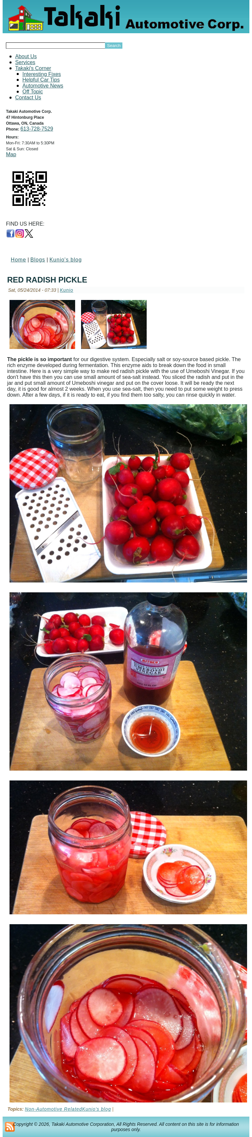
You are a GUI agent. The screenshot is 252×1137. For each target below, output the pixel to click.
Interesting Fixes (41, 74)
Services (25, 62)
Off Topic (32, 91)
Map (11, 154)
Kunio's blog (66, 259)
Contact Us (28, 97)
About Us (26, 56)
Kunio (66, 290)
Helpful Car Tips (41, 80)
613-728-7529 (36, 129)
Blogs (38, 259)
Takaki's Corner (33, 68)
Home (18, 259)
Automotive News (42, 85)
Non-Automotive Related (53, 1109)
